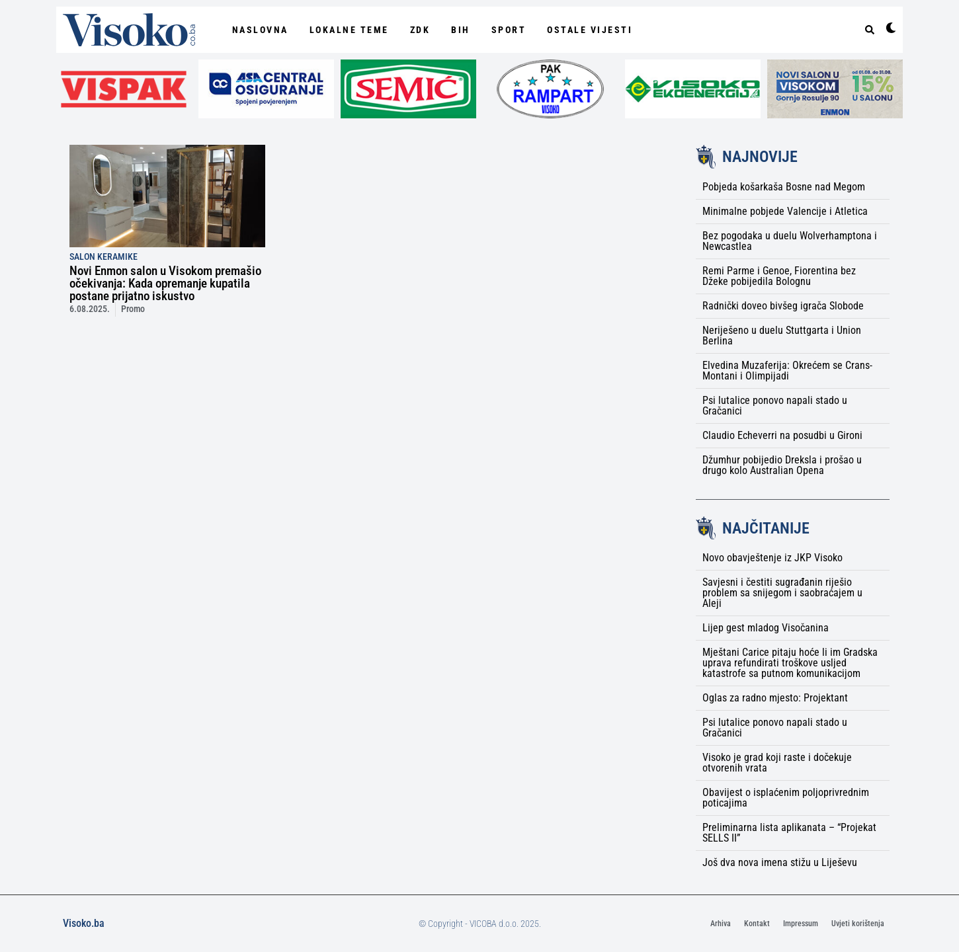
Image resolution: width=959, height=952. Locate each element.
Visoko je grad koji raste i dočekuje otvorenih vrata (777, 762)
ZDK (420, 29)
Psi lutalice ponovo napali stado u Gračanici (774, 405)
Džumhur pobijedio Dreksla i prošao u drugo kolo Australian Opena (782, 465)
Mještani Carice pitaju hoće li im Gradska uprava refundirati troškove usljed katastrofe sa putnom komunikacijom (790, 663)
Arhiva (720, 923)
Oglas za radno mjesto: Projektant (775, 698)
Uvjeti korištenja (857, 923)
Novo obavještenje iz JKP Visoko (772, 557)
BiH (460, 29)
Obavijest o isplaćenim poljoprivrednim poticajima (785, 797)
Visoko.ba (83, 923)
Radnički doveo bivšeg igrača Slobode (783, 305)
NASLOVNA (260, 29)
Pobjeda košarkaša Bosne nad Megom (783, 186)
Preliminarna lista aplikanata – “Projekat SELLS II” (789, 832)
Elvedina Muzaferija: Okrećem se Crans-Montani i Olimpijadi (787, 370)
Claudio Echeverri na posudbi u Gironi (782, 435)
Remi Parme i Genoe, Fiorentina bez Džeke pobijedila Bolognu (779, 276)
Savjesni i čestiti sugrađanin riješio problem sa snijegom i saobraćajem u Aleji (782, 593)
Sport (508, 29)
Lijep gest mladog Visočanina (765, 627)
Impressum (800, 923)
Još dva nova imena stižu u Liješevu (779, 862)
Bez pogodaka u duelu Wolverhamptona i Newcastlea (789, 241)
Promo (133, 309)
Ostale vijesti (589, 29)
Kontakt (757, 923)
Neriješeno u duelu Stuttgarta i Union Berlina (781, 335)
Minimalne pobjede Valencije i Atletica (785, 211)
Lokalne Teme (349, 29)
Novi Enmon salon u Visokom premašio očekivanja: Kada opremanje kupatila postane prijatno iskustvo (165, 283)
